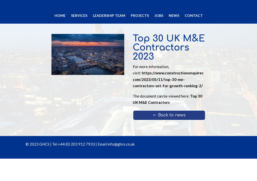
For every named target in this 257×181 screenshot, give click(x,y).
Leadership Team (109, 16)
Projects (140, 16)
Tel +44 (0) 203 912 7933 (73, 144)
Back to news (171, 115)
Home (60, 16)
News (174, 16)
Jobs (158, 16)
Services (79, 16)
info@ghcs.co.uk (121, 144)
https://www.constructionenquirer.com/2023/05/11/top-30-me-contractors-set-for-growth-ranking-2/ (168, 79)
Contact (194, 16)
